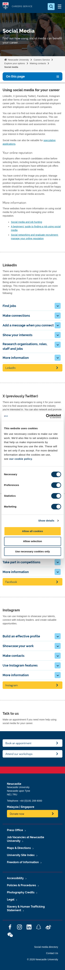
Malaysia (13, 807)
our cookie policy (20, 458)
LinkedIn (10, 368)
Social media (11, 67)
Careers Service (42, 59)
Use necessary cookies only (32, 551)
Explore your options (14, 63)
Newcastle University (18, 59)
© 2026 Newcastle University (42, 959)
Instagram (11, 685)
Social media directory (46, 947)
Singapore (27, 807)
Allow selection (32, 541)
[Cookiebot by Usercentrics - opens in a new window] (46, 416)
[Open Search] (51, 6)
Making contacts (38, 63)
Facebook (11, 582)
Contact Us (52, 953)
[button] (58, 306)
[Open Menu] (59, 6)
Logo (5, 6)
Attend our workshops (19, 754)
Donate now (17, 814)
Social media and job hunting (26, 222)
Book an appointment (18, 743)
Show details (46, 520)
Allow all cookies (32, 531)
